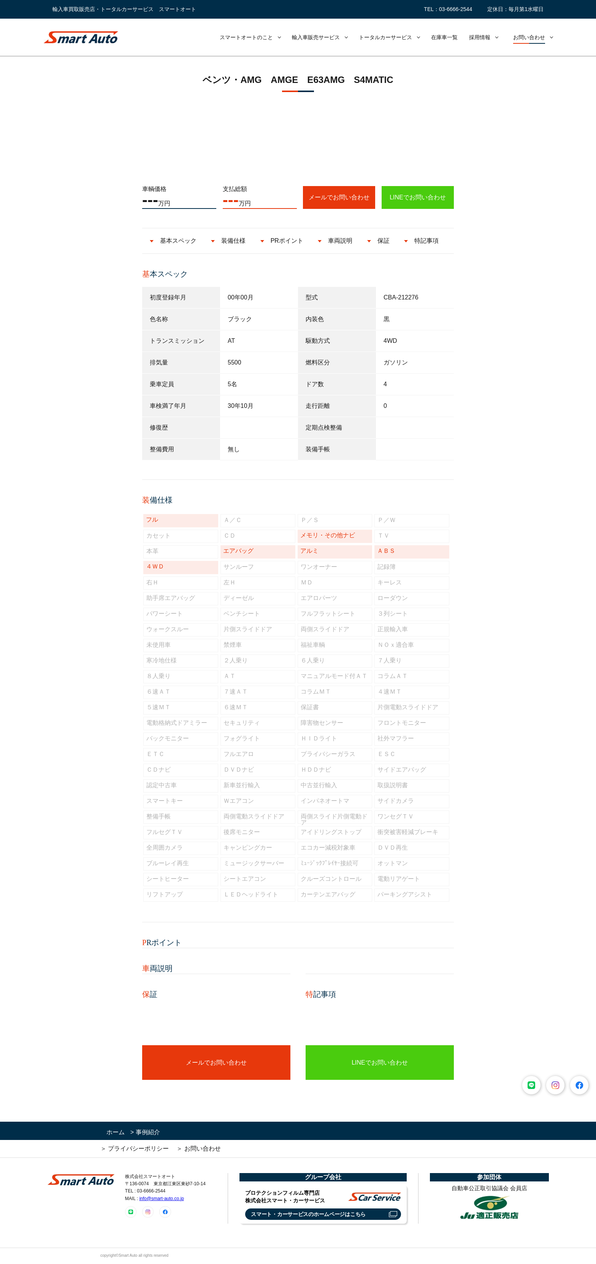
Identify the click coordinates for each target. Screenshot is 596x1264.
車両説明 (340, 240)
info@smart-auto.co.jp (161, 1198)
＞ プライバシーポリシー (134, 1148)
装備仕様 (233, 240)
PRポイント (287, 240)
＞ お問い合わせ (198, 1148)
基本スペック (178, 240)
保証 (383, 240)
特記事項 (426, 240)
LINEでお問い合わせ (418, 197)
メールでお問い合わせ (339, 197)
